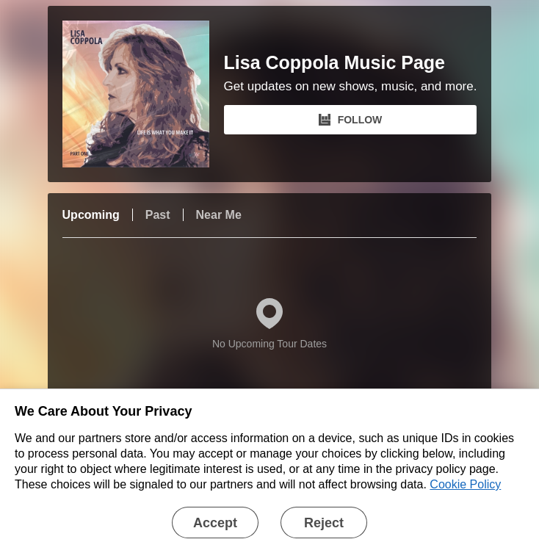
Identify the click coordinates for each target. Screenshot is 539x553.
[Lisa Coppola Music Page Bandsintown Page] (143, 94)
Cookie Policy (465, 484)
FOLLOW (351, 120)
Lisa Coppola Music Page (334, 63)
